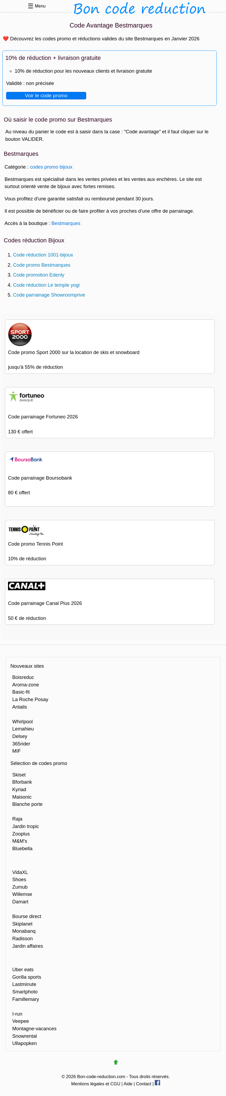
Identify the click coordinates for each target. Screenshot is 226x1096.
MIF (16, 751)
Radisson (22, 938)
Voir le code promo (46, 95)
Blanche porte (27, 804)
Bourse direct (26, 916)
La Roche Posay (30, 699)
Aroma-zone (25, 684)
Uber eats (23, 969)
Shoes (19, 879)
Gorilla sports (26, 977)
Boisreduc (23, 677)
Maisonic (22, 797)
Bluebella (22, 848)
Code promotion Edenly (38, 275)
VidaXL (20, 872)
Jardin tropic (25, 826)
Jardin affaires (27, 946)
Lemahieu (23, 729)
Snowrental (24, 1036)
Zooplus (21, 834)
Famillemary (25, 999)
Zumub (19, 887)
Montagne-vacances (34, 1028)
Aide (128, 1083)
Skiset (19, 775)
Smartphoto (25, 991)
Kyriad (19, 789)
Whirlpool (22, 721)
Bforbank (22, 782)
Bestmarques (65, 223)
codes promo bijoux (51, 167)
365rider (21, 744)
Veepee (20, 1021)
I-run (17, 1014)
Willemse (22, 894)
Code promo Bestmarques (41, 265)
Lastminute (24, 984)
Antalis (19, 707)
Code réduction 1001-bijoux (43, 255)
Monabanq (23, 931)
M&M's (19, 841)
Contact (143, 1083)
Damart (20, 901)
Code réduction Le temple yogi (46, 285)
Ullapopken (24, 1043)
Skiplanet (22, 924)
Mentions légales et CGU (95, 1083)
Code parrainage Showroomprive (49, 295)
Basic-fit (21, 692)
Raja (17, 819)
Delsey (19, 736)
